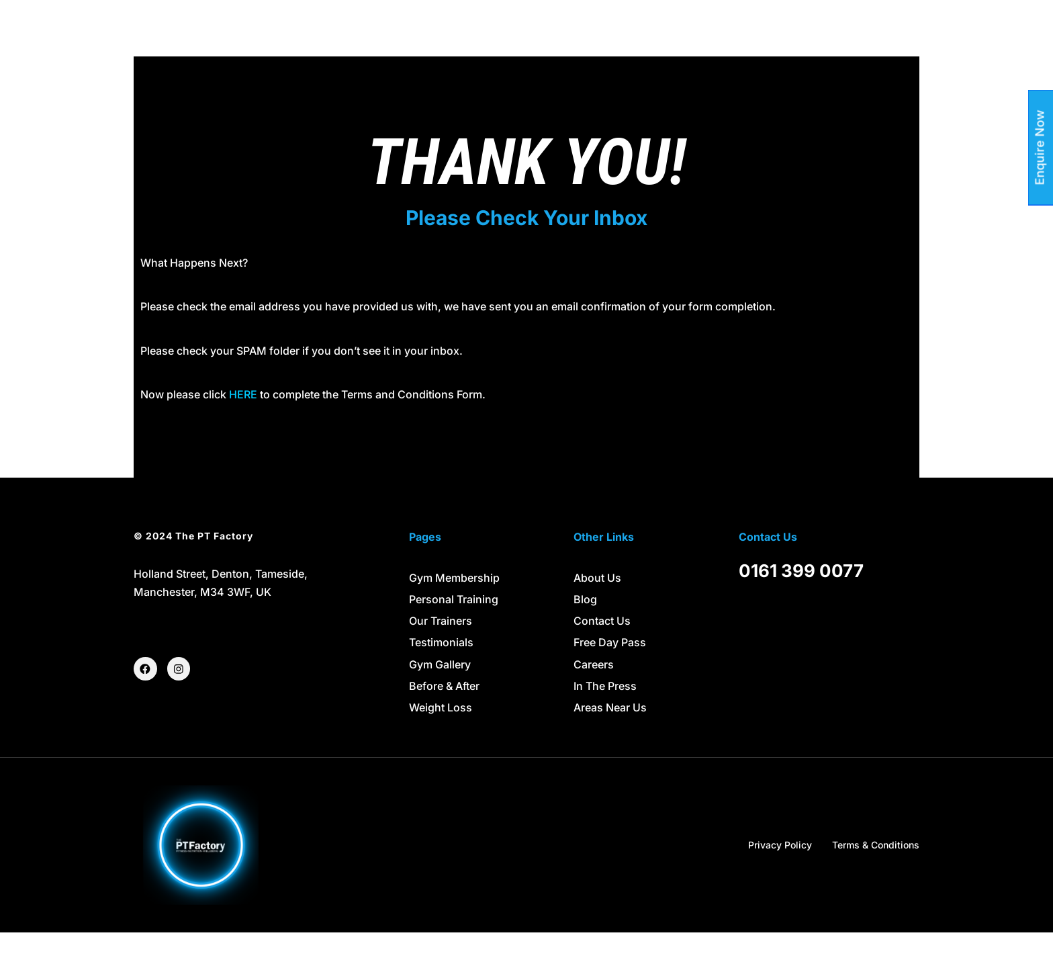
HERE (243, 426)
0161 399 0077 (801, 601)
